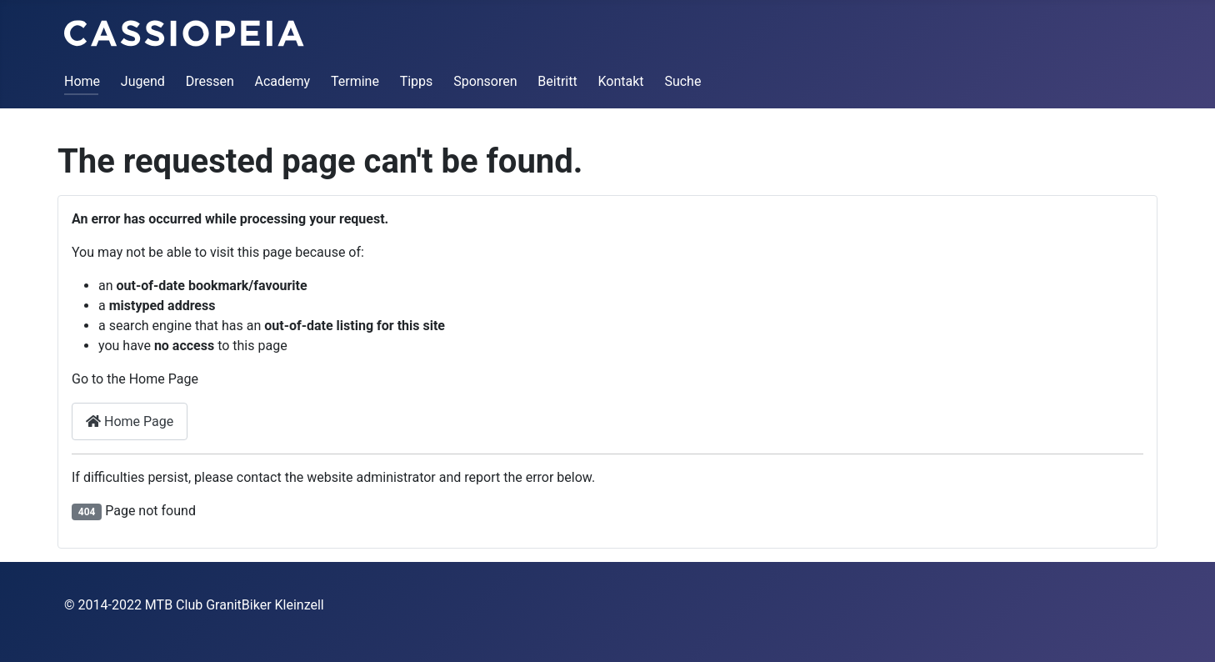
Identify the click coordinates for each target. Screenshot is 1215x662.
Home (82, 81)
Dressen (210, 81)
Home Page (129, 421)
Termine (355, 81)
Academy (283, 81)
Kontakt (621, 81)
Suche (682, 81)
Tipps (416, 81)
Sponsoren (485, 81)
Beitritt (557, 81)
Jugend (143, 81)
